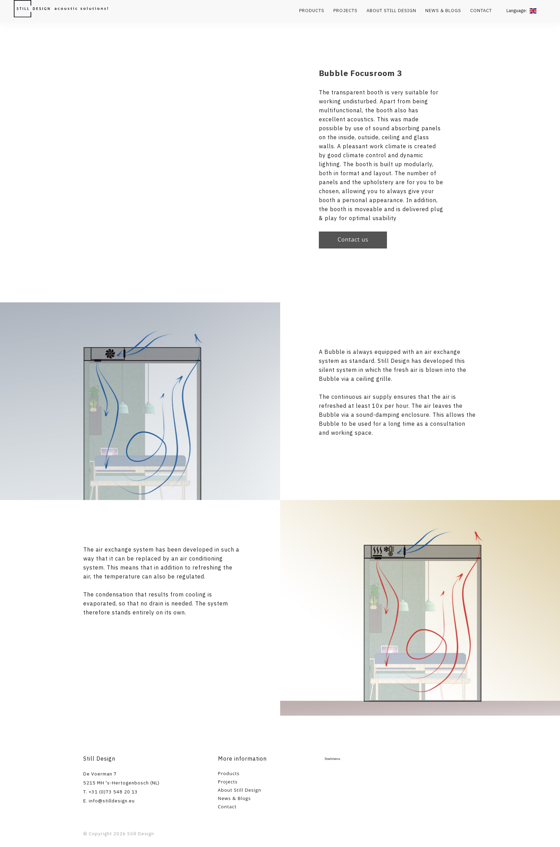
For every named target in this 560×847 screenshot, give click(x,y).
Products (311, 10)
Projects (345, 10)
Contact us (353, 239)
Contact (481, 10)
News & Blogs (443, 10)
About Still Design (391, 10)
